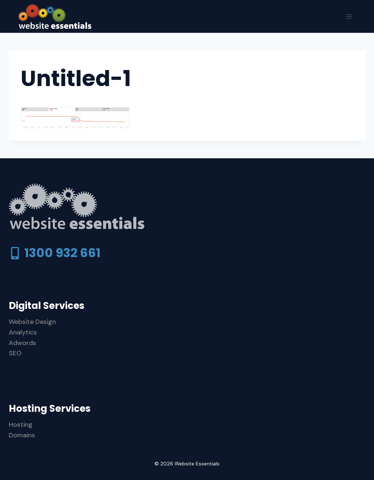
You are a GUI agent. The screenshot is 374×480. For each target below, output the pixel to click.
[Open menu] (349, 16)
